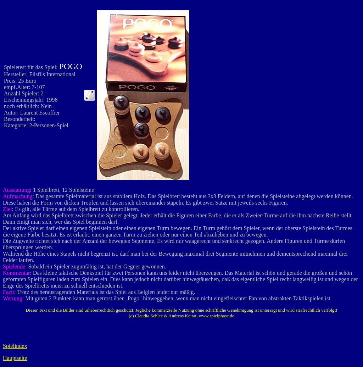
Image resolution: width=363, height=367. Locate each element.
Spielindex (15, 346)
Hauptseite (15, 358)
